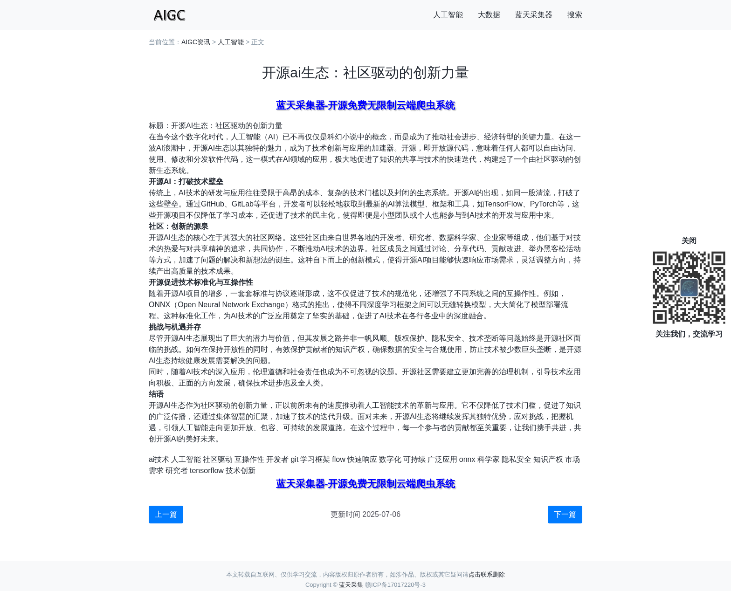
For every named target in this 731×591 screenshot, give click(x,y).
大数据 (489, 15)
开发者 (277, 459)
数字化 (390, 459)
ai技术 (159, 459)
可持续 (414, 459)
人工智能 (448, 15)
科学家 (488, 459)
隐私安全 (516, 459)
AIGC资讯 (195, 42)
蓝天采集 (351, 584)
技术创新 (240, 470)
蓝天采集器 (533, 15)
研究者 (177, 470)
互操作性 (249, 459)
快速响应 (362, 459)
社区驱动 (218, 459)
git (294, 459)
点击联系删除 (487, 574)
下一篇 (565, 514)
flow (338, 459)
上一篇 (166, 514)
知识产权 (548, 459)
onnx (467, 459)
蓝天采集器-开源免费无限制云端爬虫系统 (365, 105)
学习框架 (315, 459)
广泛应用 (442, 459)
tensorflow (207, 470)
